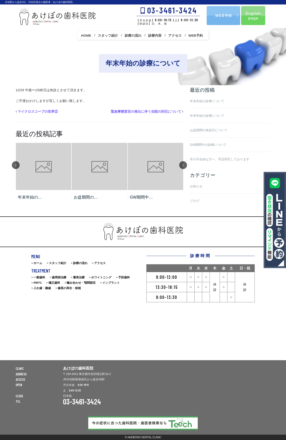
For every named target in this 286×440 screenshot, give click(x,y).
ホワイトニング (101, 277)
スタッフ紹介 (108, 35)
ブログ (194, 201)
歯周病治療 (59, 277)
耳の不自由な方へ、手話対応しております (219, 159)
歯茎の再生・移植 (69, 288)
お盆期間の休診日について (208, 130)
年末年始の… (30, 197)
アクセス (175, 35)
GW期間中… (141, 197)
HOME (86, 35)
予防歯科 (124, 277)
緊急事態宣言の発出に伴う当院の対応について (146, 111)
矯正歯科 (54, 282)
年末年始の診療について (207, 101)
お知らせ (196, 186)
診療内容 (155, 35)
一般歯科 (39, 277)
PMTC (38, 282)
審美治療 (79, 277)
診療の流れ (133, 35)
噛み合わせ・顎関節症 (81, 282)
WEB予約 (195, 35)
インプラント (111, 282)
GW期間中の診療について (208, 144)
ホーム (38, 263)
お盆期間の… (86, 197)
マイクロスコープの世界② (38, 111)
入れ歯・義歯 (42, 288)
